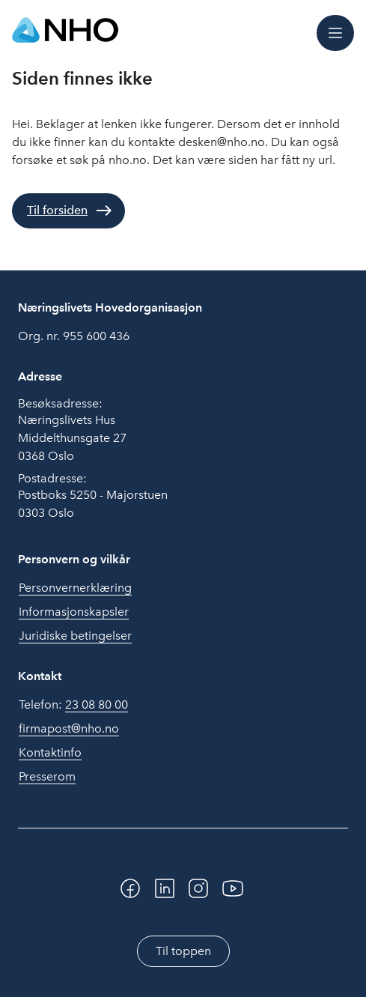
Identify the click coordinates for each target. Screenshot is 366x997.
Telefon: (73, 704)
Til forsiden (57, 210)
